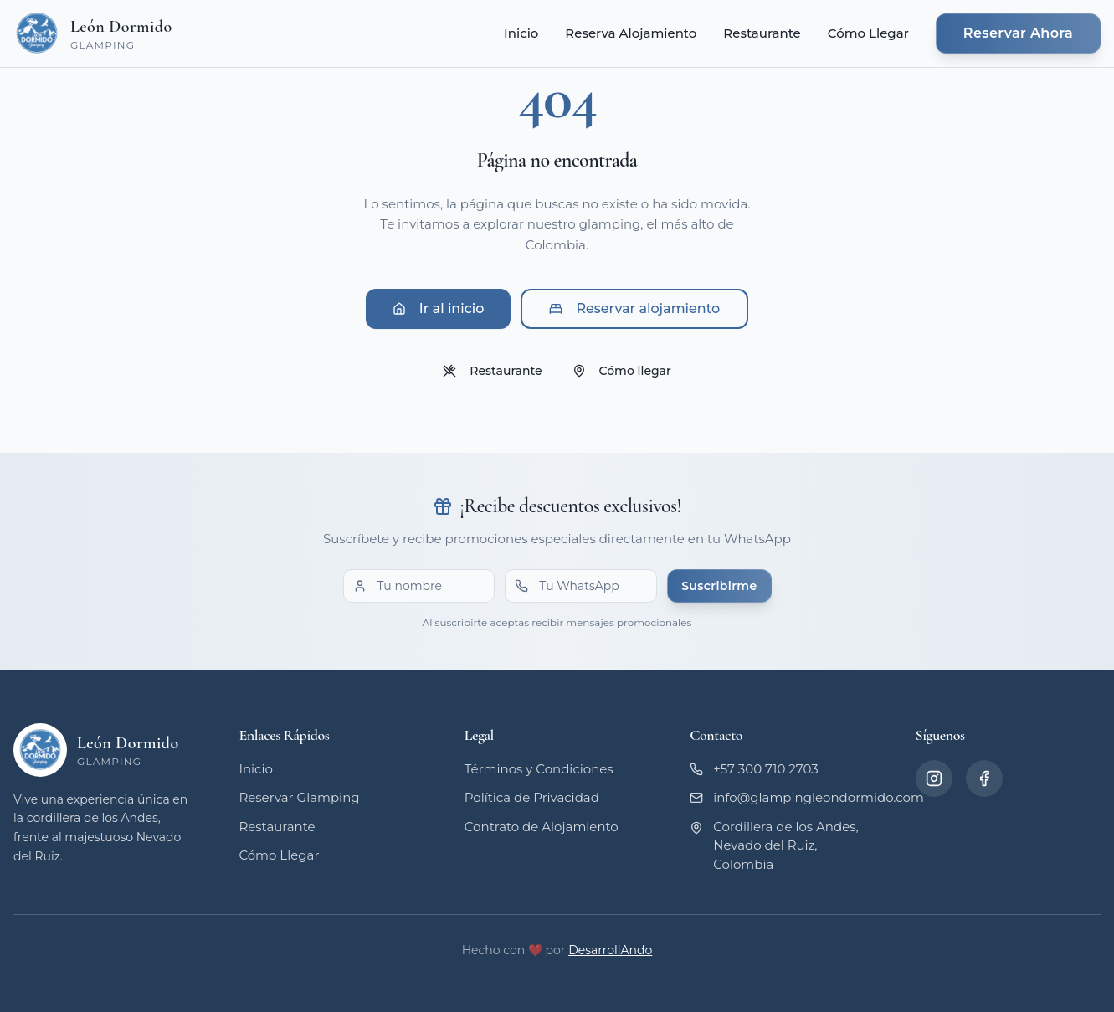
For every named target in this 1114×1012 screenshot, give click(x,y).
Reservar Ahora (1018, 33)
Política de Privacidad (532, 797)
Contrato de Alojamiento (542, 827)
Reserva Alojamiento (630, 33)
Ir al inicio (439, 308)
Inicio (521, 33)
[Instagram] (934, 778)
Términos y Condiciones (539, 769)
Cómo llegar (621, 370)
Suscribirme (719, 585)
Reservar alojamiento (634, 308)
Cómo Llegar (868, 33)
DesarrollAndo (610, 950)
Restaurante (761, 33)
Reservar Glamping (299, 797)
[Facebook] (984, 778)
